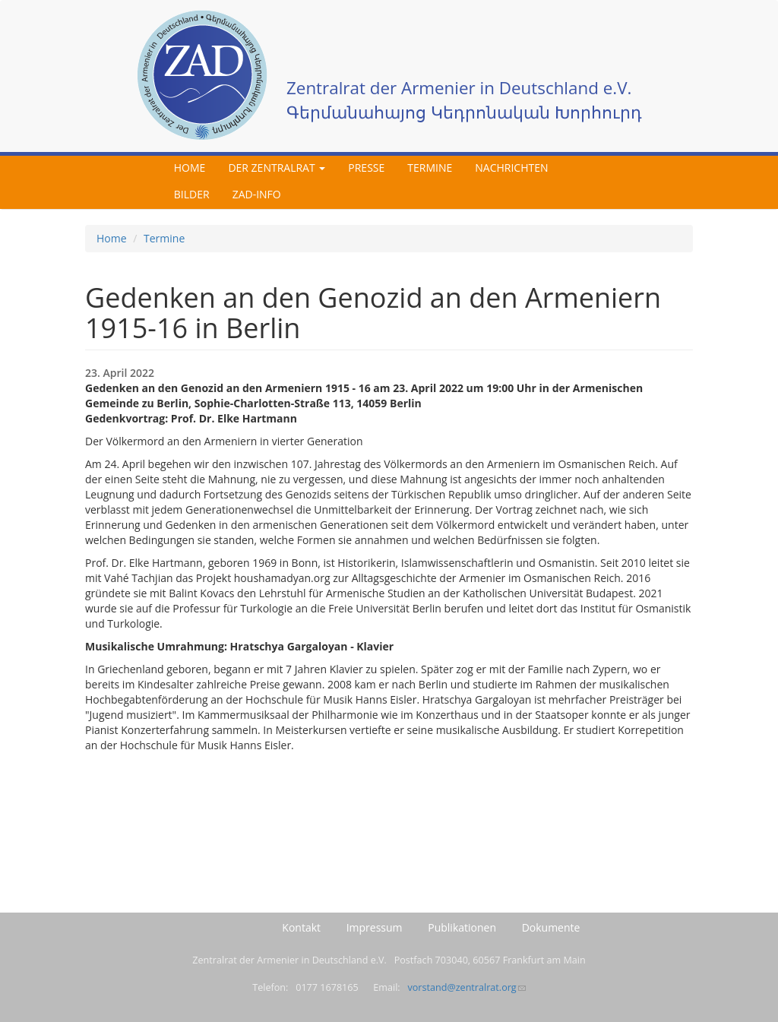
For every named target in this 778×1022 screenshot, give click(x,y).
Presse (366, 167)
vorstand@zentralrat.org (466, 987)
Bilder (192, 194)
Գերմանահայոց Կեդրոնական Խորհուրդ (464, 112)
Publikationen (462, 927)
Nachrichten (511, 167)
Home (190, 167)
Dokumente (551, 927)
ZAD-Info (256, 194)
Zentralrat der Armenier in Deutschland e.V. (458, 88)
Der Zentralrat (276, 167)
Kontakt (301, 927)
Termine (429, 167)
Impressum (374, 927)
